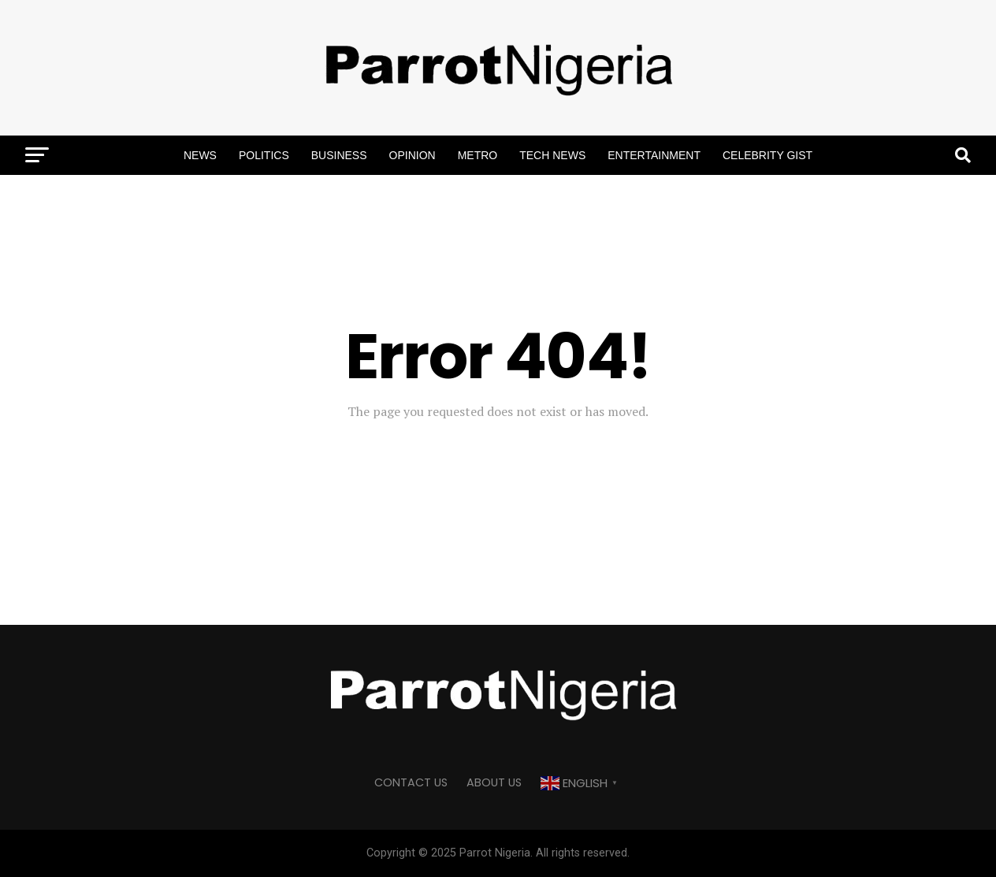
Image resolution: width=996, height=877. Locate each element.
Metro (478, 155)
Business (339, 155)
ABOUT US (494, 782)
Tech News (552, 155)
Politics (264, 155)
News (200, 155)
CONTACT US (411, 782)
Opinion (412, 155)
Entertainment (654, 155)
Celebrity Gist (767, 155)
